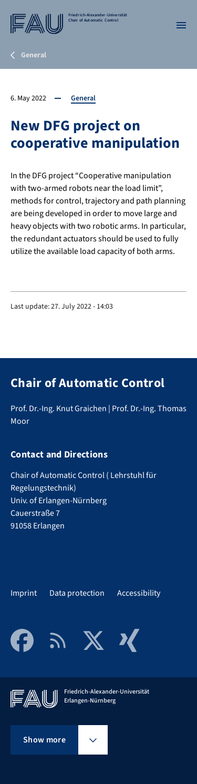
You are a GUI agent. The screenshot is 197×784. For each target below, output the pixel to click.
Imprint (24, 593)
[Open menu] (181, 25)
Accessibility (138, 593)
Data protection (77, 593)
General (83, 98)
